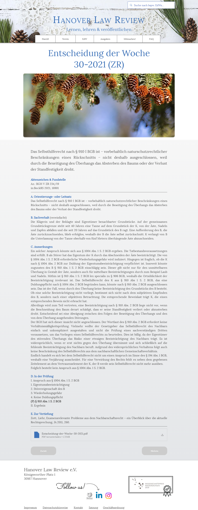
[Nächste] (154, 451)
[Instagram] (108, 496)
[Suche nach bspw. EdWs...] (151, 5)
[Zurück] (43, 451)
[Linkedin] (99, 496)
